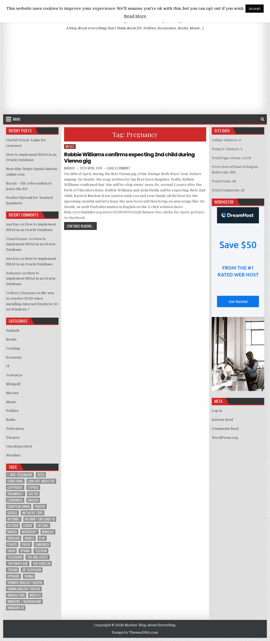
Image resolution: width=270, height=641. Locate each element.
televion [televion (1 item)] (41, 550)
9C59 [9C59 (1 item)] (41, 474)
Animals (13, 330)
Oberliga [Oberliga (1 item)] (13, 538)
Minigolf (13, 384)
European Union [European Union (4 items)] (18, 506)
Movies (12, 393)
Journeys (14, 375)
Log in (217, 411)
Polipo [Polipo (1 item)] (12, 544)
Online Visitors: (225, 140)
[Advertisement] (135, 75)
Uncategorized (19, 446)
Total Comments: (226, 190)
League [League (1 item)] (27, 525)
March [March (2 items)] (12, 531)
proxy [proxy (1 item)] (26, 544)
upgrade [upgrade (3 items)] (13, 576)
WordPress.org (225, 438)
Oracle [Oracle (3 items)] (29, 538)
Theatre (13, 438)
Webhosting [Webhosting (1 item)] (16, 595)
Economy (14, 357)
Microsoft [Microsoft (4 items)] (29, 531)
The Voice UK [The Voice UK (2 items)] (41, 563)
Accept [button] (255, 9)
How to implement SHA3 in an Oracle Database (31, 244)
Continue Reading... (82, 226)
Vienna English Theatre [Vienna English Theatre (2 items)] (23, 588)
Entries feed (222, 420)
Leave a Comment (118, 168)
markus (69, 168)
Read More (135, 16)
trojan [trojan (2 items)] (12, 569)
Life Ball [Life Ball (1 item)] (43, 525)
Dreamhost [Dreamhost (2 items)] (15, 493)
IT (8, 366)
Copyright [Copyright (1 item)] (15, 487)
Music (70, 146)
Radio (11, 420)
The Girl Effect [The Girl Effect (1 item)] (37, 557)
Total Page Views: (227, 158)
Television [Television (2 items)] (14, 557)
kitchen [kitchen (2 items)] (12, 525)
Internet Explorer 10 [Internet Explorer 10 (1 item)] (40, 519)
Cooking (13, 348)
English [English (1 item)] (33, 500)
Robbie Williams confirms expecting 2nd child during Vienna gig (129, 157)
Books (11, 339)
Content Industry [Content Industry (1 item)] (41, 481)
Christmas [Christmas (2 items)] (15, 481)
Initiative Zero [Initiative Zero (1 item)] (32, 512)
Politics (12, 411)
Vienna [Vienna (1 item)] (28, 576)
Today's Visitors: (226, 149)
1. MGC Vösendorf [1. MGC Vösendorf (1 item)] (19, 474)
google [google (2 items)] (12, 512)
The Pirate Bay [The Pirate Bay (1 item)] (17, 563)
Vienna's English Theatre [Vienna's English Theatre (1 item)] (24, 582)
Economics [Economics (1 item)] (15, 500)
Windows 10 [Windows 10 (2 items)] (15, 607)
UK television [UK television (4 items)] (31, 569)
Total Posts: (222, 181)
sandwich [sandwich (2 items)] (42, 544)
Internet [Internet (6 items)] (13, 519)
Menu (16, 119)
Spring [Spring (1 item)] (25, 550)
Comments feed (225, 429)
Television (15, 429)
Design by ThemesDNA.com (135, 632)
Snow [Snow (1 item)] (11, 550)
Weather (13, 455)
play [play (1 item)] (42, 538)
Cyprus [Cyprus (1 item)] (33, 487)
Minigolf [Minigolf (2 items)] (48, 531)
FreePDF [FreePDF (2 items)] (40, 506)
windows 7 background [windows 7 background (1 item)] (24, 601)
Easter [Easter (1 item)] (33, 493)
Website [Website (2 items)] (35, 595)
